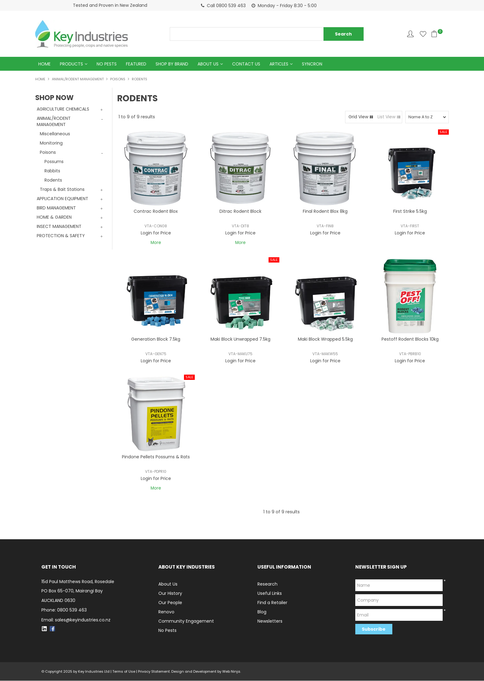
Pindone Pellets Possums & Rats (156, 457)
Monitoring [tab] (51, 143)
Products (71, 64)
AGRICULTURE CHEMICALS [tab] (63, 109)
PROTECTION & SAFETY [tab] (61, 236)
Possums (54, 162)
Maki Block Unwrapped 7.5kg (240, 339)
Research (267, 584)
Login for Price (156, 233)
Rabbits (52, 171)
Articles (278, 64)
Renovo (166, 612)
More (155, 243)
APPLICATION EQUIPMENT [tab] (62, 199)
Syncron (312, 64)
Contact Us (246, 64)
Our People (170, 603)
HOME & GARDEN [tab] (54, 217)
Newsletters (269, 621)
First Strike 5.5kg (410, 211)
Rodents (53, 180)
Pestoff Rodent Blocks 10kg (410, 339)
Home (44, 64)
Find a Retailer (272, 603)
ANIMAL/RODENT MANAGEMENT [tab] (54, 122)
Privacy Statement (154, 671)
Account (410, 34)
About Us (208, 64)
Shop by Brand (172, 64)
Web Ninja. (231, 671)
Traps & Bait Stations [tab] (62, 190)
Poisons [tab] (48, 152)
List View (386, 117)
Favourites (423, 34)
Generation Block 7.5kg (155, 339)
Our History (170, 594)
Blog (261, 612)
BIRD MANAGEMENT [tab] (56, 208)
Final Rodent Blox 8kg (325, 211)
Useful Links (269, 594)
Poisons (117, 79)
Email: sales (76, 620)
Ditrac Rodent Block (240, 211)
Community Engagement (186, 621)
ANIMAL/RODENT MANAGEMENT (78, 79)
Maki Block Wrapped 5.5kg (325, 339)
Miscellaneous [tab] (55, 134)
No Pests (107, 64)
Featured (136, 64)
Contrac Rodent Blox (156, 211)
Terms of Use (123, 671)
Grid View (358, 117)
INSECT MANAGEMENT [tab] (59, 227)
